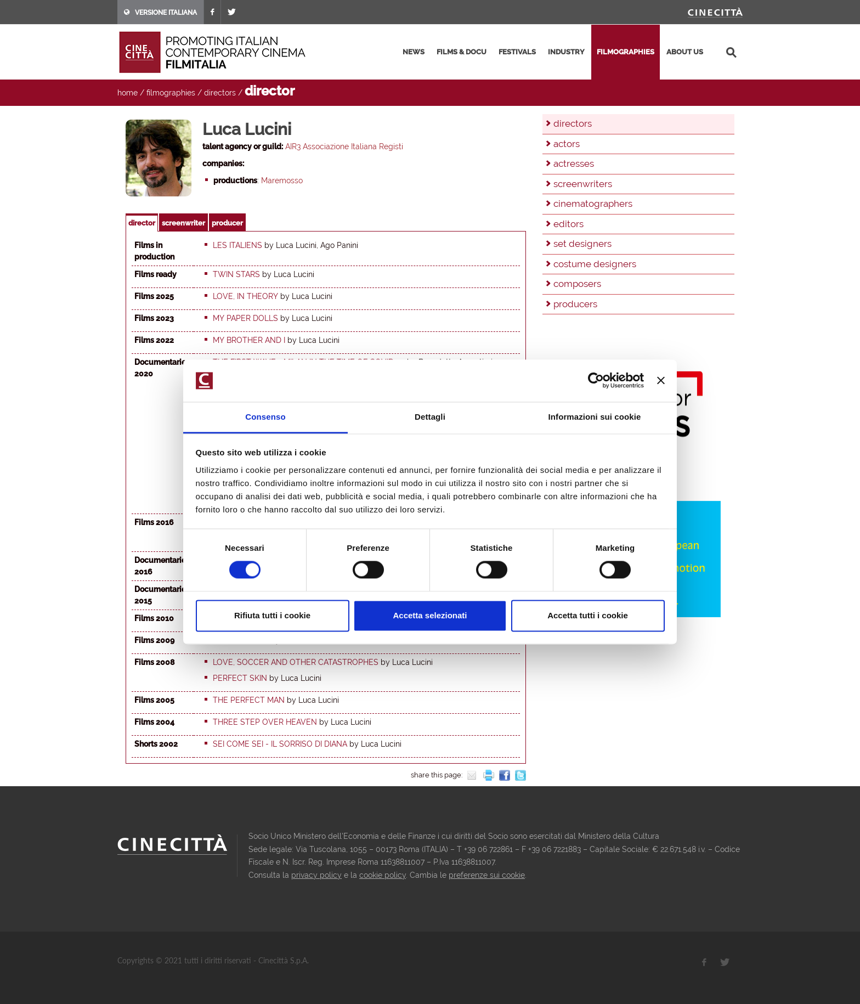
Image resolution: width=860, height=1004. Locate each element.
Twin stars (236, 274)
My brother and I (249, 340)
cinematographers (592, 203)
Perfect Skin (240, 678)
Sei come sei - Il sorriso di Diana (280, 744)
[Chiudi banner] (661, 381)
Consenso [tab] (265, 416)
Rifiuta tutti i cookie (272, 615)
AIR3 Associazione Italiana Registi (344, 146)
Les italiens (237, 245)
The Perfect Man (249, 700)
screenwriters (582, 183)
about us (684, 52)
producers (575, 303)
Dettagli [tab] (430, 416)
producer (227, 223)
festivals (517, 52)
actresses (573, 163)
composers (577, 283)
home (127, 92)
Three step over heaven (265, 722)
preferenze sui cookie (487, 875)
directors (220, 92)
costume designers (594, 263)
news (414, 52)
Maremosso (282, 180)
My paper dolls (245, 318)
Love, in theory (245, 296)
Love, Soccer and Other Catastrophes (295, 662)
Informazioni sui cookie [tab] (594, 416)
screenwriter (183, 223)
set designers (582, 243)
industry (566, 52)
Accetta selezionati (430, 615)
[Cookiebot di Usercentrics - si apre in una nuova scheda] (596, 381)
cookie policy (382, 875)
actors (566, 143)
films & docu (461, 52)
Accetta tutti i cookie (587, 615)
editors (568, 223)
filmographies (625, 52)
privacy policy (316, 875)
